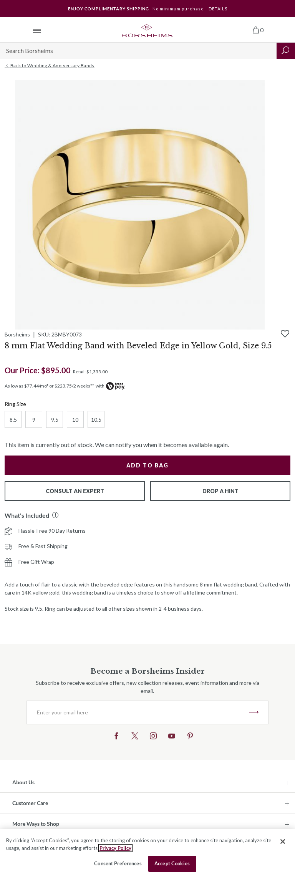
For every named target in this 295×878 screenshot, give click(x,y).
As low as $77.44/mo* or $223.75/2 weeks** (49, 386)
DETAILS (218, 8)
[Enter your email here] (138, 712)
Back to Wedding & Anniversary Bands (49, 66)
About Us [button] (23, 782)
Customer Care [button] (30, 803)
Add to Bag (147, 465)
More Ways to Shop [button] (35, 823)
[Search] (138, 51)
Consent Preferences (117, 863)
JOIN (253, 712)
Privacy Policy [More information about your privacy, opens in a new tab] (115, 848)
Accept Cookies (172, 863)
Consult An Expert (75, 491)
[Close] (282, 841)
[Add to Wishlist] (285, 333)
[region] (147, 853)
